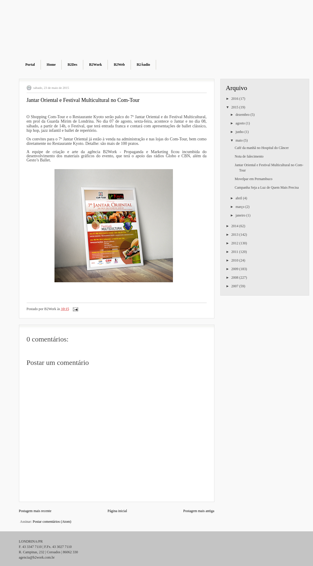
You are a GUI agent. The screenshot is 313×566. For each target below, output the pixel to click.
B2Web (119, 64)
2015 (235, 107)
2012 (235, 243)
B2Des (72, 64)
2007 (235, 286)
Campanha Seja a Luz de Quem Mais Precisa (266, 187)
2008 (235, 277)
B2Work (95, 64)
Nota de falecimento (249, 156)
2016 (235, 99)
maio (239, 140)
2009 (235, 269)
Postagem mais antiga (198, 511)
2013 (235, 235)
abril (239, 198)
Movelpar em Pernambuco (253, 179)
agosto (240, 123)
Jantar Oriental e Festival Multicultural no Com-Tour (83, 100)
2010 (235, 260)
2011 (235, 252)
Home (51, 64)
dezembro (242, 115)
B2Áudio (143, 64)
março (240, 207)
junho (239, 132)
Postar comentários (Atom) (52, 521)
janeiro (240, 215)
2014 (235, 226)
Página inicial (117, 511)
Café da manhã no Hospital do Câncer (262, 148)
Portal (30, 64)
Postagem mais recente (35, 511)
